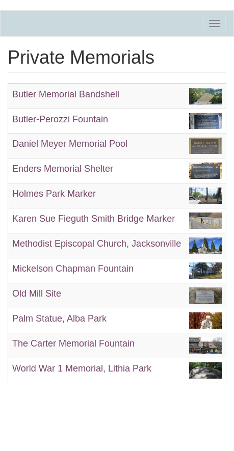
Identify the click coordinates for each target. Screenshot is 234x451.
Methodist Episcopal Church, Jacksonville (96, 243)
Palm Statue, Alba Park (59, 318)
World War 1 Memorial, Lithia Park (81, 368)
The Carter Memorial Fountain (73, 343)
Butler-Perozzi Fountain (60, 119)
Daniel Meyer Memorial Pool (69, 144)
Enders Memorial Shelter (62, 169)
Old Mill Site (36, 293)
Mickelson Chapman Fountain (73, 268)
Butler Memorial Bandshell (65, 94)
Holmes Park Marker (54, 194)
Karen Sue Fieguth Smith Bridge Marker (93, 219)
